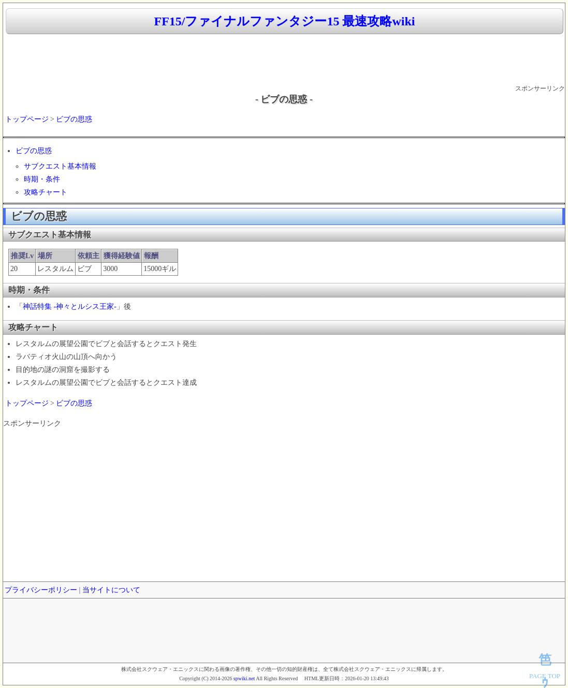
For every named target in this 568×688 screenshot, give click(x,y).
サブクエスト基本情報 (60, 166)
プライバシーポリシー (41, 590)
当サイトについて (111, 590)
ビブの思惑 (74, 119)
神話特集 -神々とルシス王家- (69, 306)
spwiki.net (244, 678)
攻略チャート (45, 192)
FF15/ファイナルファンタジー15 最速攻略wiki (284, 21)
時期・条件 (42, 179)
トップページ (27, 119)
